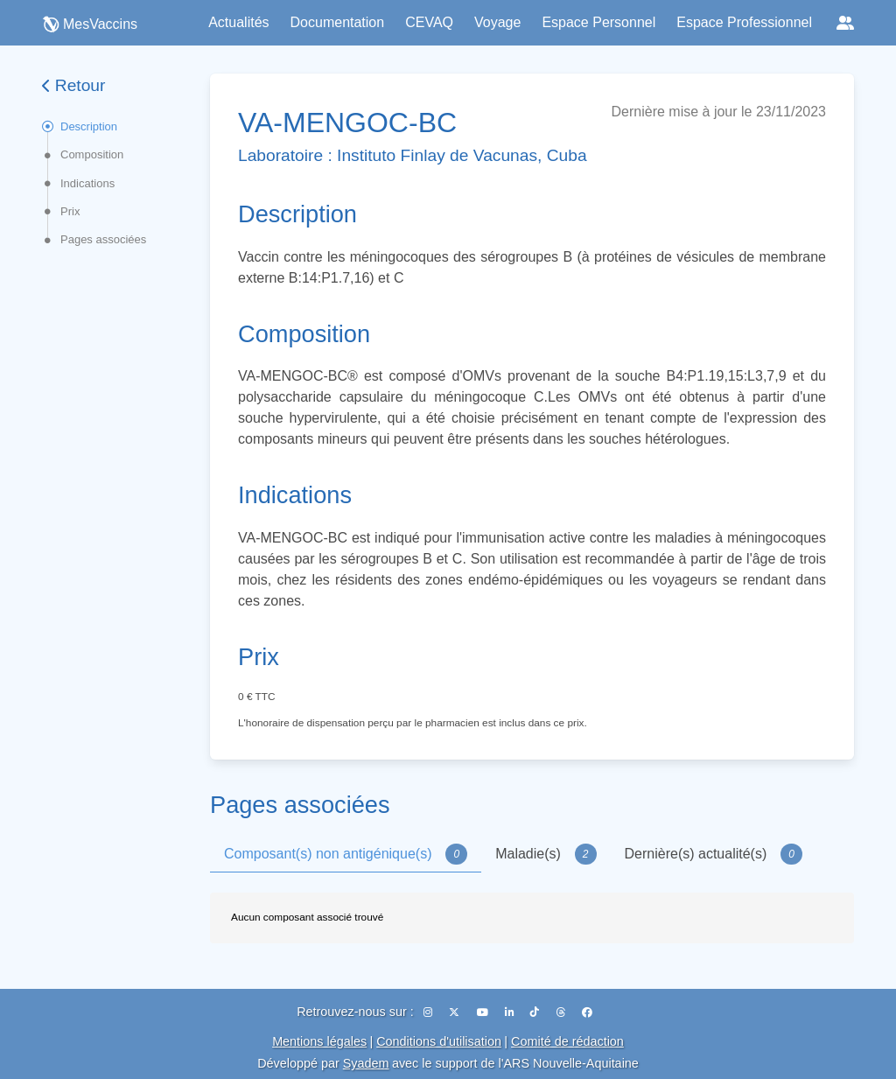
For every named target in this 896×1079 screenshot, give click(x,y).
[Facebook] (587, 1012)
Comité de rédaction (567, 1041)
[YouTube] (484, 1012)
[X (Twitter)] (455, 1012)
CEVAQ (429, 22)
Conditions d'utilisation (438, 1041)
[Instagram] (429, 1012)
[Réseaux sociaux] (845, 23)
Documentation (337, 22)
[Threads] (562, 1012)
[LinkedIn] (510, 1012)
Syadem (366, 1063)
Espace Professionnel (744, 22)
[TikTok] (536, 1012)
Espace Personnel (598, 22)
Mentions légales (319, 1041)
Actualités (238, 22)
